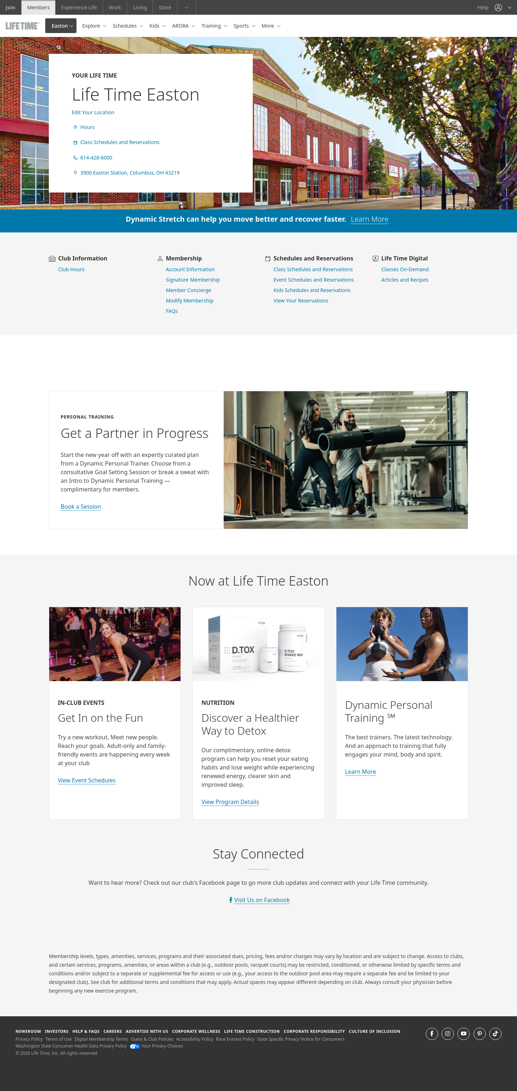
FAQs (172, 311)
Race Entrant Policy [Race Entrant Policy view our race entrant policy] (235, 1039)
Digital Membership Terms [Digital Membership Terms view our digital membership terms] (101, 1039)
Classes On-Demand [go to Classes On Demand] (405, 269)
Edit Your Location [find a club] (93, 112)
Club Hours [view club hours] (71, 269)
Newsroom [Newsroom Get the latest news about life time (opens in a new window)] (28, 1031)
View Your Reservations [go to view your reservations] (301, 300)
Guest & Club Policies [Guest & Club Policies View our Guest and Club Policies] (152, 1039)
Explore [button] (91, 25)
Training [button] (211, 25)
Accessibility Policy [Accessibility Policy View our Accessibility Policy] (194, 1039)
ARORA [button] (181, 25)
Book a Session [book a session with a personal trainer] (81, 506)
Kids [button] (154, 25)
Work (115, 7)
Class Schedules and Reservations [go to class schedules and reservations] (313, 269)
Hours (83, 127)
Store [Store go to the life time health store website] (165, 7)
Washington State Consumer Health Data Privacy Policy (71, 1046)
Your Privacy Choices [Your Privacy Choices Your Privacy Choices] (156, 1046)
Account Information (190, 269)
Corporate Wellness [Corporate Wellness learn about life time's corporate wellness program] (196, 1031)
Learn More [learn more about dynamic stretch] (369, 219)
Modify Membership (190, 300)
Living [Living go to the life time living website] (140, 7)
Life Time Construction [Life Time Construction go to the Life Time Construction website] (252, 1031)
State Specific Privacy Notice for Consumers (301, 1039)
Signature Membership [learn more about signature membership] (193, 279)
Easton (60, 25)
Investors (57, 1031)
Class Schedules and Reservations (115, 142)
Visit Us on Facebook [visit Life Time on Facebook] (262, 900)
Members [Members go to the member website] (38, 7)
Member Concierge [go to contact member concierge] (188, 290)
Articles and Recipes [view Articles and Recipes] (404, 279)
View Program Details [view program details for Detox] (230, 802)
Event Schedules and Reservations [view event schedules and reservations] (314, 279)
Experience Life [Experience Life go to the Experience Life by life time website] (79, 7)
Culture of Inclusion (374, 1031)
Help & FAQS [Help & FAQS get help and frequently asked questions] (86, 1031)
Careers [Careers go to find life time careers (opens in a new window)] (112, 1031)
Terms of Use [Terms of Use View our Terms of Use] (59, 1039)
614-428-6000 (92, 157)
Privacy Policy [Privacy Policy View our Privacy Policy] (29, 1039)
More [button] (268, 25)
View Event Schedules (87, 780)
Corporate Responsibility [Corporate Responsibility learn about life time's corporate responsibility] (314, 1031)
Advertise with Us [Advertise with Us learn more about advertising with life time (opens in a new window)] (147, 1031)
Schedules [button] (125, 25)
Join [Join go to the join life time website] (10, 7)
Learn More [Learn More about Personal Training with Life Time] (360, 772)
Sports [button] (242, 25)
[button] (503, 7)
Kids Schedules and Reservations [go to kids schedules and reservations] (312, 290)
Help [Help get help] (483, 7)
